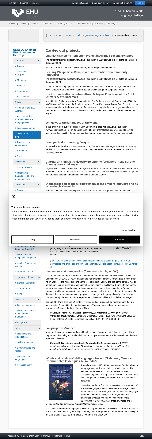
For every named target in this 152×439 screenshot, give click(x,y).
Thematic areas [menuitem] (83, 23)
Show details (128, 230)
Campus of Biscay (100, 3)
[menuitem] (12, 3)
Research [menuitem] (47, 23)
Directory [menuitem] (111, 23)
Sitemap (58, 436)
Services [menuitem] (99, 23)
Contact (46, 436)
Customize (76, 239)
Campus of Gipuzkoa (122, 3)
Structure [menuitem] (34, 23)
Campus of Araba (80, 3)
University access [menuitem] (64, 23)
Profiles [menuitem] (11, 23)
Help (68, 436)
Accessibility (13, 436)
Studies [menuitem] (22, 23)
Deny (32, 239)
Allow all (119, 239)
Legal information (31, 436)
